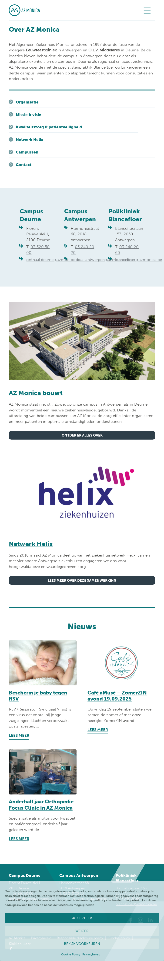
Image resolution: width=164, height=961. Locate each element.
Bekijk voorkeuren (82, 944)
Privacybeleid (91, 954)
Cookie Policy (70, 954)
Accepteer (82, 918)
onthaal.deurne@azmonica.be (53, 259)
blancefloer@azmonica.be (138, 259)
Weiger (82, 931)
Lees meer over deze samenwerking (82, 580)
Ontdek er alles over (82, 435)
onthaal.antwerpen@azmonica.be (101, 259)
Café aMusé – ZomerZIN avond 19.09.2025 (117, 696)
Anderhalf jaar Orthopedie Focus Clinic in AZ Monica (41, 805)
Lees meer (19, 735)
